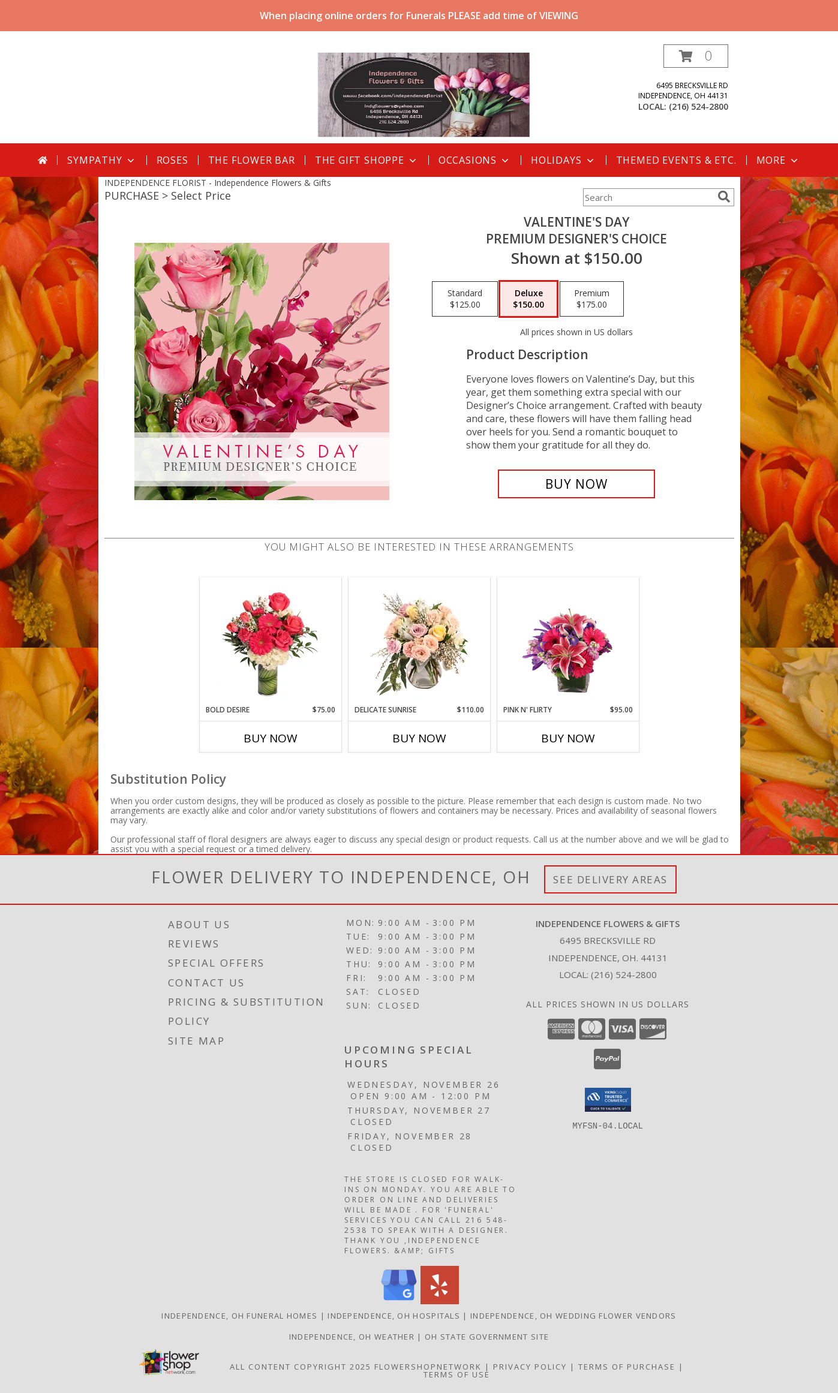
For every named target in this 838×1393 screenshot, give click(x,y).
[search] (724, 196)
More (778, 160)
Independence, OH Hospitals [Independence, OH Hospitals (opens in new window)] (394, 1315)
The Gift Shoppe (367, 160)
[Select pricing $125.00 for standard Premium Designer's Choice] (464, 299)
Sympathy (101, 160)
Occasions (474, 160)
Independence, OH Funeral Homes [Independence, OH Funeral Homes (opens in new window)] (239, 1315)
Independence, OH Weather (352, 1336)
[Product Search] (648, 197)
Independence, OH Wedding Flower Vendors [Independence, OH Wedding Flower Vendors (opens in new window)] (573, 1315)
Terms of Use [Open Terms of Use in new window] (456, 1374)
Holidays (563, 160)
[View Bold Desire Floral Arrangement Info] (270, 641)
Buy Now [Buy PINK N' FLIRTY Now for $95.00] (568, 738)
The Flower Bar (251, 160)
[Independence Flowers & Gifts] (423, 94)
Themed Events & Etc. (676, 160)
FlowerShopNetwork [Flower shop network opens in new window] (428, 1366)
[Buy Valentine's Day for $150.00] (577, 484)
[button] (695, 56)
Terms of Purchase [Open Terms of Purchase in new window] (626, 1366)
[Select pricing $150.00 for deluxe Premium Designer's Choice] (528, 299)
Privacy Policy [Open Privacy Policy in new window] (530, 1366)
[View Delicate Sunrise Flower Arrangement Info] (419, 641)
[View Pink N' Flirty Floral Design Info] (568, 641)
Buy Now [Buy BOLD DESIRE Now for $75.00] (271, 738)
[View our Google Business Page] (399, 1301)
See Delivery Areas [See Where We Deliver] (610, 879)
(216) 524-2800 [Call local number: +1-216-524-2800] (698, 106)
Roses (172, 160)
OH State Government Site (487, 1336)
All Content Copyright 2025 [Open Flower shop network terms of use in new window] (300, 1366)
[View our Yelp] (439, 1301)
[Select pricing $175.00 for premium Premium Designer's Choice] (591, 299)
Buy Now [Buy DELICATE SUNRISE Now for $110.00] (419, 738)
